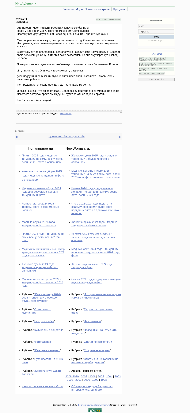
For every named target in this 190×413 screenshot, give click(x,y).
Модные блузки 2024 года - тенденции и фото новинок (39, 223)
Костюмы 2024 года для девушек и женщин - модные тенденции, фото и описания (93, 237)
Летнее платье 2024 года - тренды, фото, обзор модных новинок (40, 207)
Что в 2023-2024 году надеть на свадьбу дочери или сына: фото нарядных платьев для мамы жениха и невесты (96, 208)
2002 (70, 379)
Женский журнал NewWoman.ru (93, 405)
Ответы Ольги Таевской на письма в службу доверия (94, 360)
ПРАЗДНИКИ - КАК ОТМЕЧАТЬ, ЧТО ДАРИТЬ (153, 69)
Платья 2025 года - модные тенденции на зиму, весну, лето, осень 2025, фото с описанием (42, 159)
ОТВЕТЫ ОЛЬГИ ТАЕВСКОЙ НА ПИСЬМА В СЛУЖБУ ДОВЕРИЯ (155, 64)
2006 (92, 376)
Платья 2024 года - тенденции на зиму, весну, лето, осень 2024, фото (43, 237)
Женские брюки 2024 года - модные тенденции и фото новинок (94, 223)
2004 (109, 376)
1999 (95, 379)
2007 (84, 376)
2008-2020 (72, 376)
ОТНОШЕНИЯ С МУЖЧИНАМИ (108, 19)
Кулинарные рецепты (48, 329)
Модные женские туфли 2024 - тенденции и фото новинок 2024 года (42, 282)
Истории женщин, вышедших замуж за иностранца (96, 296)
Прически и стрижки (98, 9)
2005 (101, 376)
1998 (104, 379)
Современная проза (97, 350)
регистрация (65, 113)
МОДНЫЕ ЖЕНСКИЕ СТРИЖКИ (151, 73)
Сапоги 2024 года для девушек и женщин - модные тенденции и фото (96, 281)
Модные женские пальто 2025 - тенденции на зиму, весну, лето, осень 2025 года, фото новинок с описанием (95, 174)
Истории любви (44, 321)
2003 (118, 376)
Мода (79, 9)
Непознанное (92, 321)
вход (156, 36)
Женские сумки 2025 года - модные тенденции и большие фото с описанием (94, 159)
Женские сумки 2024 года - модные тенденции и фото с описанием (40, 267)
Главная (68, 9)
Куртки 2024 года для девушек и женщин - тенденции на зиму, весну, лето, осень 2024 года (94, 191)
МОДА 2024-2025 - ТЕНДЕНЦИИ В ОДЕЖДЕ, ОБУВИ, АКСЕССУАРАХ (152, 59)
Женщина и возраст (47, 350)
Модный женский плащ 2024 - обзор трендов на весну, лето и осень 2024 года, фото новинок (43, 252)
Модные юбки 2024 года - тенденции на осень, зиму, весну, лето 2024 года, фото (95, 252)
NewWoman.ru (26, 4)
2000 (87, 379)
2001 (78, 379)
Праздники (120, 9)
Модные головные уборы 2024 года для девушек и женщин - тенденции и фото (41, 191)
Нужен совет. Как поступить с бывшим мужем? (68, 136)
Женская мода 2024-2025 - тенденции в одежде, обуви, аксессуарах (41, 297)
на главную (20, 131)
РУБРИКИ (156, 54)
